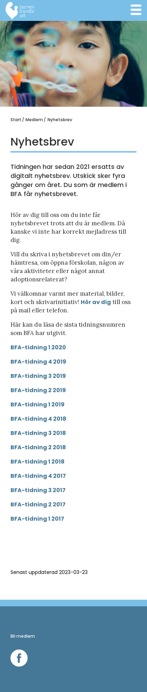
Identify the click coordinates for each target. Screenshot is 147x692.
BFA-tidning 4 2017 (38, 476)
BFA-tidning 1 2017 (37, 519)
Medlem (34, 120)
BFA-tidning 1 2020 (38, 347)
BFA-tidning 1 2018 (37, 462)
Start (15, 120)
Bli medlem (22, 636)
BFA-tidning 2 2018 (38, 447)
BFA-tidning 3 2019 (38, 376)
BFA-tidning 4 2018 (38, 419)
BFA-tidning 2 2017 (38, 504)
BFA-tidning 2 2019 (38, 390)
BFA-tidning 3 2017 (38, 490)
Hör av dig (96, 302)
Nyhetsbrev (59, 120)
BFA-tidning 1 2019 (37, 405)
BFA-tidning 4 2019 (38, 362)
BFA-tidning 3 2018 (38, 433)
